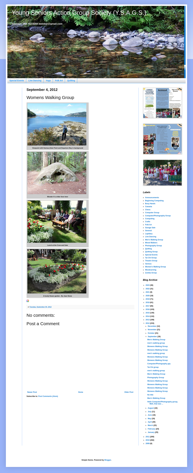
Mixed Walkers (151, 243)
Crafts (147, 222)
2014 (148, 316)
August (151, 408)
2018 (148, 302)
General (148, 231)
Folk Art (59, 80)
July (150, 412)
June (150, 415)
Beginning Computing (154, 201)
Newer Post (32, 392)
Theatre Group (151, 261)
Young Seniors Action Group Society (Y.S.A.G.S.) (79, 12)
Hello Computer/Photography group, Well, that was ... (162, 403)
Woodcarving (150, 270)
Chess (147, 210)
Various (148, 264)
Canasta (148, 207)
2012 (148, 323)
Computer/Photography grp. (159, 364)
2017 (148, 306)
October (151, 333)
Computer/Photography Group (158, 216)
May (150, 419)
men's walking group (156, 343)
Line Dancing (34, 80)
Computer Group (152, 213)
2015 (148, 313)
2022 (148, 289)
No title (150, 395)
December (152, 326)
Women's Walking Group (155, 267)
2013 (148, 320)
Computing (149, 219)
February (152, 429)
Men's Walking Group (154, 240)
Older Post (128, 392)
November (152, 330)
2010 (148, 440)
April (150, 422)
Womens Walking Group (157, 346)
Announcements (152, 198)
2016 (148, 309)
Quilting (71, 80)
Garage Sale (150, 228)
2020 (148, 296)
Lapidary (148, 234)
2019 (148, 299)
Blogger (107, 460)
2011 (148, 437)
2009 (148, 443)
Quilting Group (151, 252)
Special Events (16, 80)
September (152, 336)
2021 (148, 292)
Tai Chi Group (151, 258)
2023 (148, 285)
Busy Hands (150, 204)
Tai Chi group (153, 367)
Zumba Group (151, 273)
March (151, 425)
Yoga (48, 80)
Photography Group (153, 246)
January (151, 432)
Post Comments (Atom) (48, 396)
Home (80, 392)
